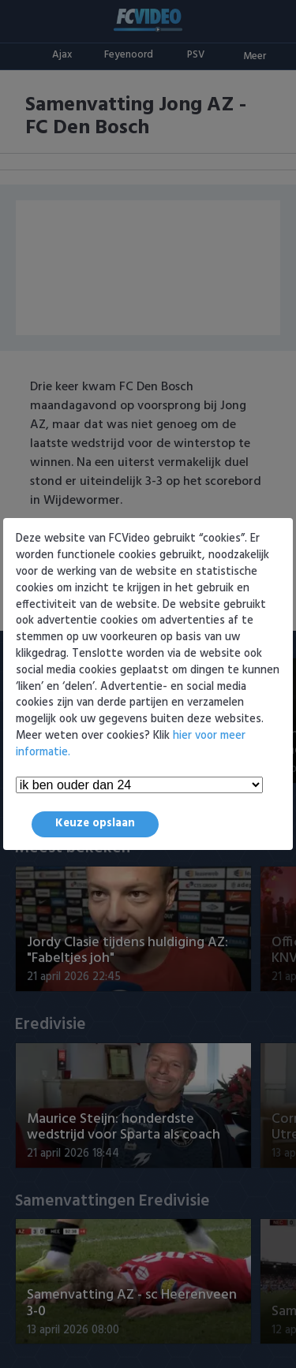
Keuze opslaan (95, 823)
